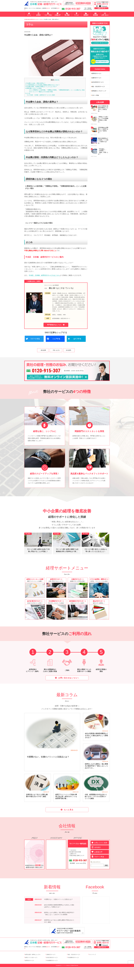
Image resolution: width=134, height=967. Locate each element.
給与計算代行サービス (98, 82)
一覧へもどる (55, 350)
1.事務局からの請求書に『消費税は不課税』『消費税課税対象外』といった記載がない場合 (57, 90)
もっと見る (68, 810)
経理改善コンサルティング (99, 91)
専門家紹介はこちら (54, 325)
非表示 (57, 80)
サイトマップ (92, 954)
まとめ (27, 93)
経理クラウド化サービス (31, 957)
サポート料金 (95, 95)
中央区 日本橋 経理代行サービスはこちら (44, 275)
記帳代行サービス (96, 77)
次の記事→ (69, 350)
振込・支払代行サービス (98, 86)
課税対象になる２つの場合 (33, 88)
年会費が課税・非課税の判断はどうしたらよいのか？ (41, 86)
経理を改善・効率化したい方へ (33, 954)
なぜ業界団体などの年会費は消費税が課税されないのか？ (42, 85)
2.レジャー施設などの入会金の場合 (41, 91)
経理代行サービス (96, 73)
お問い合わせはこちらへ (68, 678)
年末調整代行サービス (52, 960)
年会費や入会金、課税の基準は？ (35, 83)
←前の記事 (43, 350)
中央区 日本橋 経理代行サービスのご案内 (41, 95)
